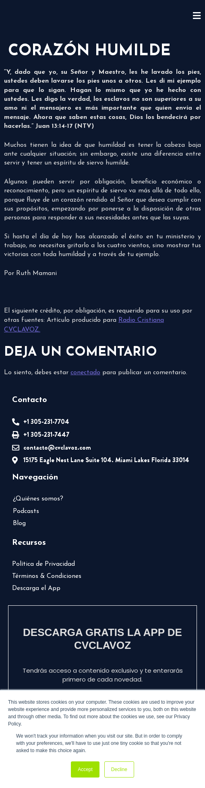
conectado (85, 372)
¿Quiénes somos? (38, 499)
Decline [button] (119, 769)
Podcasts (26, 511)
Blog (19, 523)
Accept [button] (85, 769)
